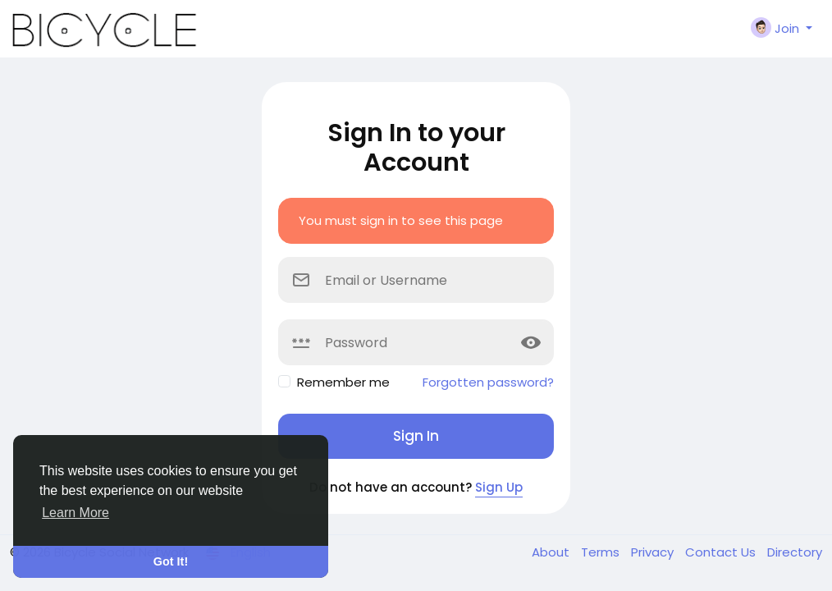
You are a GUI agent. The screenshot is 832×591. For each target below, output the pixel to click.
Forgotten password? (488, 382)
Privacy (654, 552)
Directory (794, 552)
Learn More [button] (75, 513)
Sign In (416, 436)
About (552, 552)
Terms (602, 552)
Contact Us (722, 552)
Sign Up (499, 487)
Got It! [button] (170, 561)
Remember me (343, 382)
